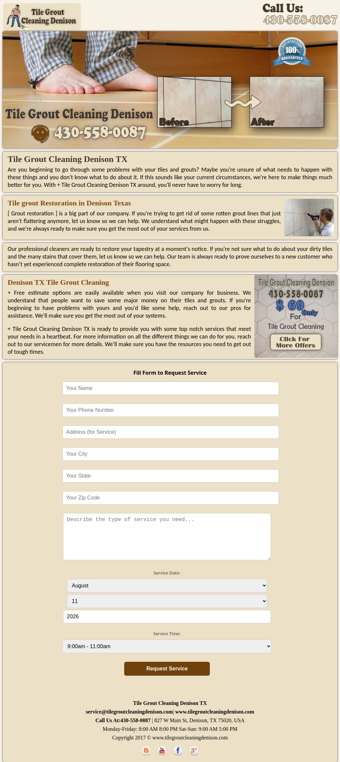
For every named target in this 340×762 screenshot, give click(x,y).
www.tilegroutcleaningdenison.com (214, 712)
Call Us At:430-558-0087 (123, 720)
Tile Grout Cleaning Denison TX (170, 703)
